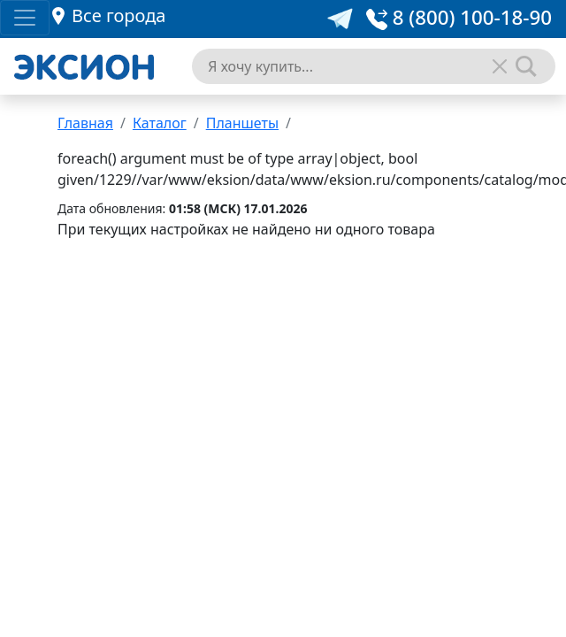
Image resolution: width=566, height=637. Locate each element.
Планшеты (242, 123)
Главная (85, 123)
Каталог (160, 123)
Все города (118, 15)
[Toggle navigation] (25, 17)
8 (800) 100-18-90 (459, 17)
